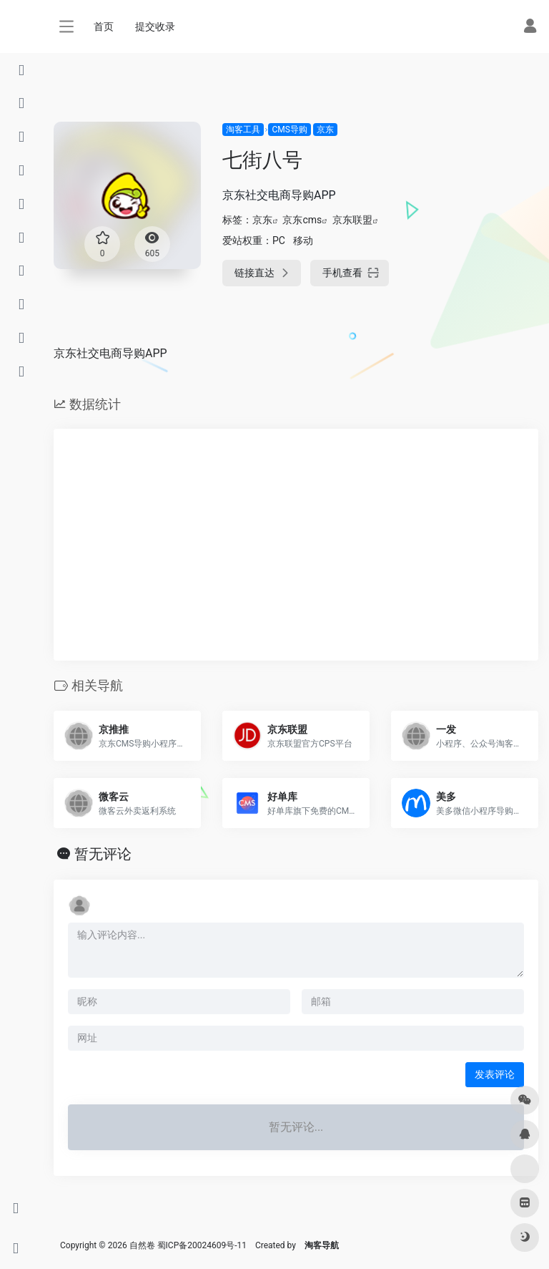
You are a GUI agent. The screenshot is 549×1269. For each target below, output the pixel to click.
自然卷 (142, 1245)
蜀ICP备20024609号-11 (202, 1245)
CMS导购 (289, 130)
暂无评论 (103, 853)
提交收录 (155, 26)
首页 (104, 26)
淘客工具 (243, 130)
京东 (325, 130)
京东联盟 (352, 219)
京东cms (302, 219)
